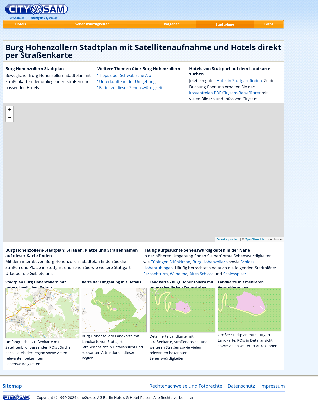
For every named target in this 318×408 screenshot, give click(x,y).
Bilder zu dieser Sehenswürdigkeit (131, 87)
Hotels (20, 24)
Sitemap (12, 386)
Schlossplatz (234, 274)
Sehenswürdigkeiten (92, 24)
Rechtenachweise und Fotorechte (185, 386)
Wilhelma (178, 274)
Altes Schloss (201, 274)
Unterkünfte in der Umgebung (127, 81)
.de (17, 18)
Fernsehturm (155, 274)
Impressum (272, 386)
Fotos (268, 24)
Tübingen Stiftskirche (170, 262)
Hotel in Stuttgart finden (239, 81)
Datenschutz (241, 386)
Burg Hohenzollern (210, 262)
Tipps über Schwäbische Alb (125, 75)
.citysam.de (44, 18)
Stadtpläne (225, 24)
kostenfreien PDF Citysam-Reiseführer (225, 93)
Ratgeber (171, 24)
